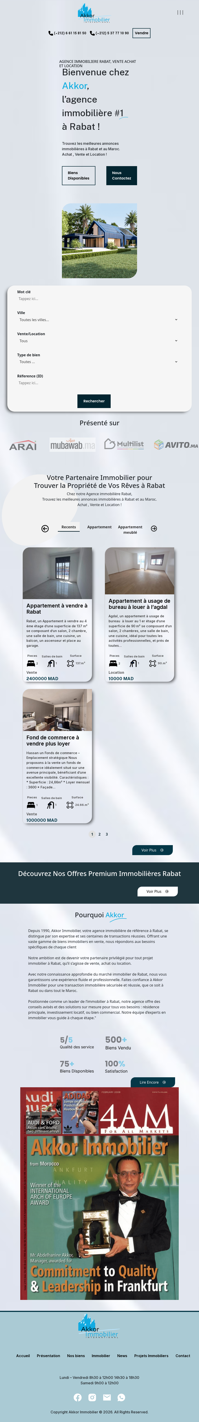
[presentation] (45, 528)
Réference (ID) (30, 376)
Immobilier (101, 1355)
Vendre (141, 33)
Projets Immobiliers (151, 1355)
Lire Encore (153, 1082)
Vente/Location (31, 333)
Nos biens (76, 1355)
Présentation (48, 1355)
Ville (21, 312)
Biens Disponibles (78, 175)
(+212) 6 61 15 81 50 (70, 33)
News (122, 1355)
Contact (183, 1355)
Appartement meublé (130, 529)
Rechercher (94, 401)
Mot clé (24, 291)
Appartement (99, 526)
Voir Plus (152, 850)
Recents (68, 526)
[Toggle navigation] (179, 13)
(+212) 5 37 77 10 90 (112, 33)
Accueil (23, 1355)
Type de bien (28, 354)
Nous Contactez (121, 175)
